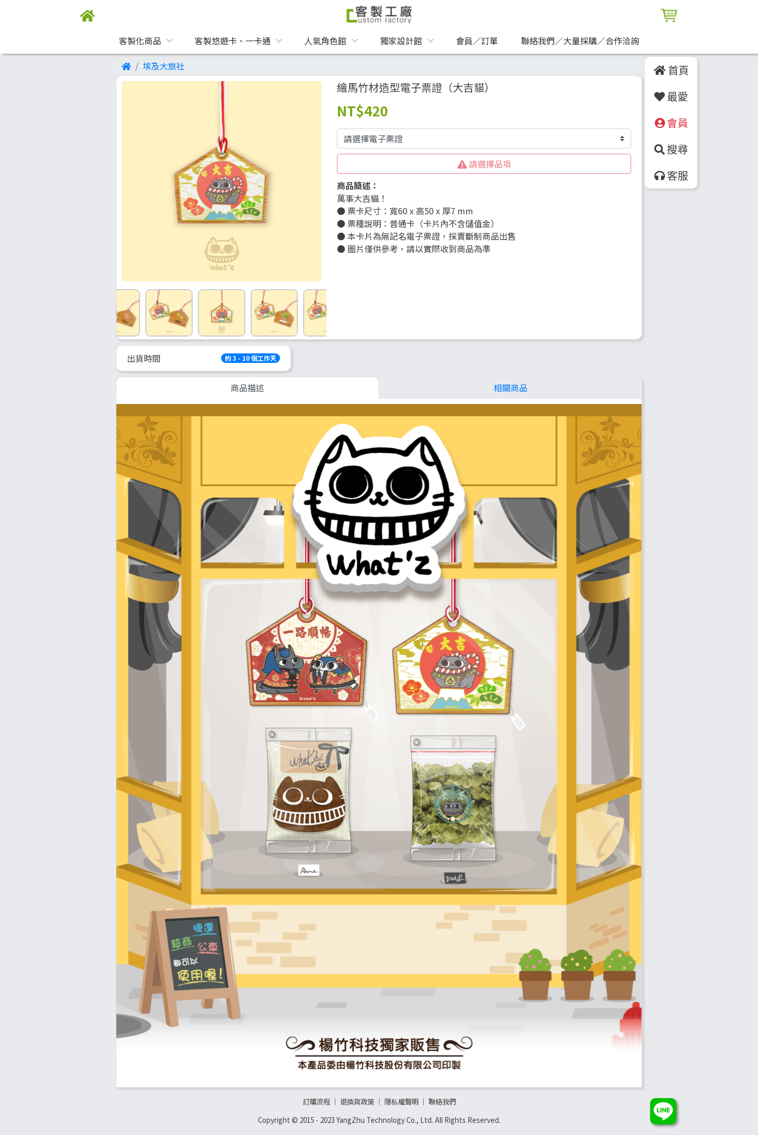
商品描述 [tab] (247, 387)
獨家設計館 (401, 40)
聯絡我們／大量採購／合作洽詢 (580, 40)
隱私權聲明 (401, 1102)
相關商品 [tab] (510, 387)
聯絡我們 (442, 1102)
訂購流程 (316, 1102)
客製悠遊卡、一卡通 (233, 40)
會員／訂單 (477, 40)
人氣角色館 (325, 40)
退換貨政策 (357, 1102)
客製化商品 (140, 40)
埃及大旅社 (164, 66)
